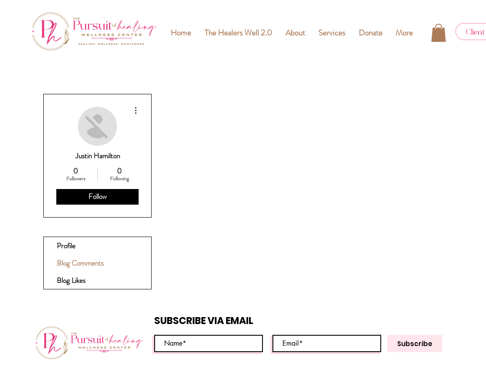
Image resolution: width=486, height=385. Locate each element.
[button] (438, 33)
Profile (66, 246)
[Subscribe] (414, 343)
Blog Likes (71, 280)
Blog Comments (80, 263)
